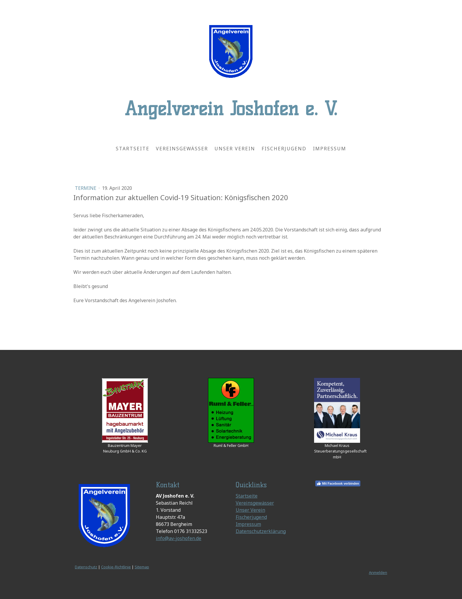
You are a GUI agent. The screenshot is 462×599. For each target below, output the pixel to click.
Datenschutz (86, 567)
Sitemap (142, 567)
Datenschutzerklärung (261, 531)
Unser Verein (234, 148)
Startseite (132, 148)
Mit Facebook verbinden (337, 483)
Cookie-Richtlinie (116, 567)
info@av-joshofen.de (178, 538)
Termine (86, 188)
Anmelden (378, 572)
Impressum (329, 148)
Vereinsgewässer (182, 148)
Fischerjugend (284, 148)
